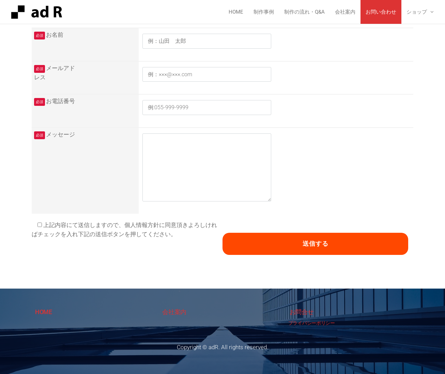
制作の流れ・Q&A (304, 12)
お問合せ (302, 311)
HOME (43, 311)
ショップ (416, 12)
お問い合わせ (381, 12)
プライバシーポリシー (311, 323)
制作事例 (264, 12)
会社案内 (345, 12)
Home (236, 12)
